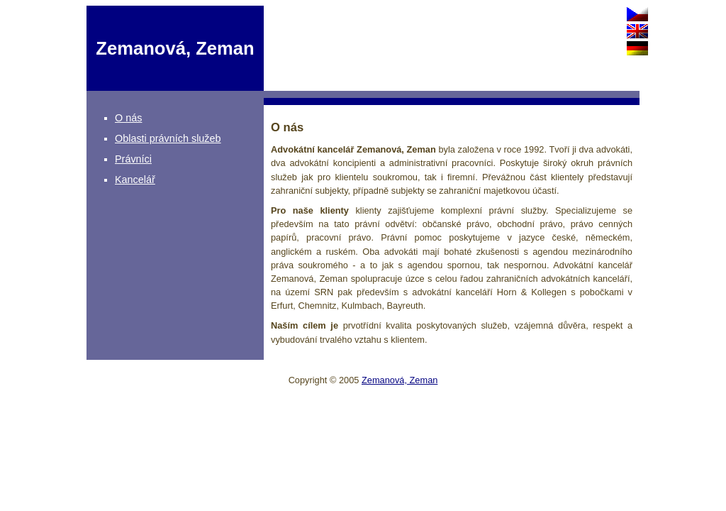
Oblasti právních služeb (168, 138)
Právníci (133, 159)
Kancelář (135, 179)
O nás (128, 117)
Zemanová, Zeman (399, 380)
